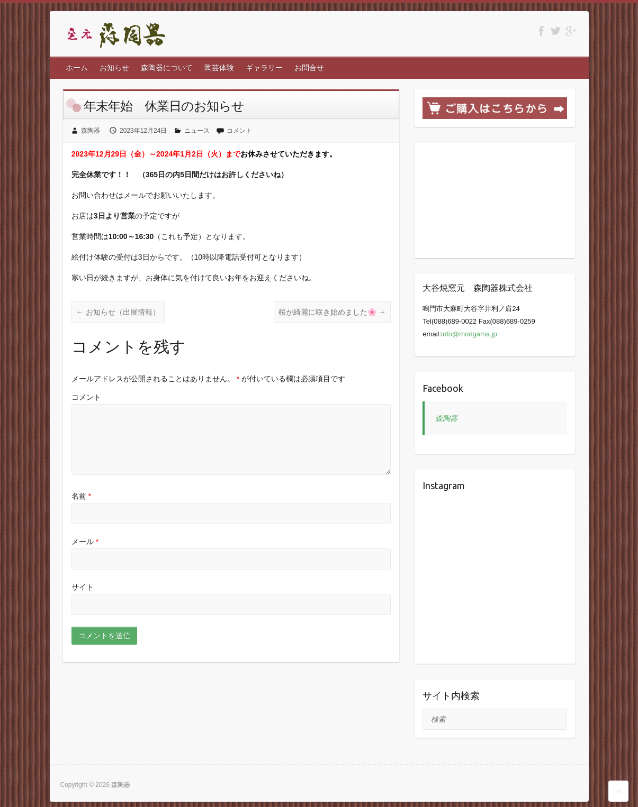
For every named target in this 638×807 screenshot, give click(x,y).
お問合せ (309, 67)
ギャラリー (264, 67)
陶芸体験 (219, 67)
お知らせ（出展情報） (118, 312)
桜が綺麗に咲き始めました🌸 (332, 312)
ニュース (197, 130)
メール (84, 541)
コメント (239, 130)
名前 (81, 496)
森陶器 (90, 130)
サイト (82, 587)
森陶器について (167, 67)
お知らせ (114, 67)
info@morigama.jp (469, 334)
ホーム (77, 67)
